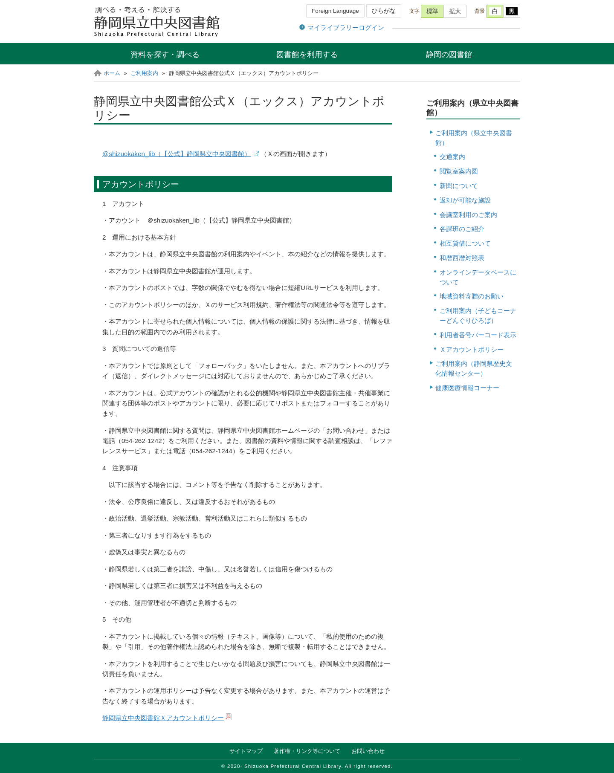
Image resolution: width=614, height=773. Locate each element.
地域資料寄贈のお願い (472, 296)
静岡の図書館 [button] (449, 54)
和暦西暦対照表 (462, 257)
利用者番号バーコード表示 (478, 335)
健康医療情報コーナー (467, 387)
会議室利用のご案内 (468, 214)
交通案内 (452, 156)
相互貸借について (465, 243)
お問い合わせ (368, 751)
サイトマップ (246, 751)
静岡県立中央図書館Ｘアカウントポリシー (163, 717)
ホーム (112, 73)
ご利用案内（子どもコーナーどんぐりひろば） (478, 315)
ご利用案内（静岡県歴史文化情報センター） (473, 368)
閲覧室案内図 (459, 171)
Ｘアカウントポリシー (472, 349)
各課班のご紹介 (462, 228)
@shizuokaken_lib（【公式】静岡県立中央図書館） (176, 153)
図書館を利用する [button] (307, 54)
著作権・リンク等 (307, 751)
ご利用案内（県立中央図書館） (473, 137)
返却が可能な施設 (465, 200)
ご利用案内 (144, 73)
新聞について (459, 185)
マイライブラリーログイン (345, 27)
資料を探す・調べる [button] (165, 54)
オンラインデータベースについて (478, 277)
